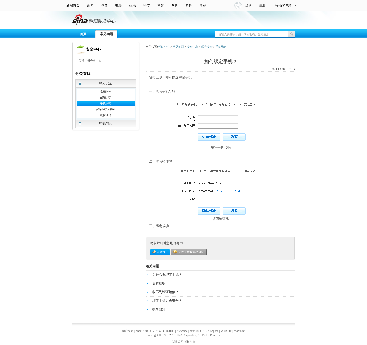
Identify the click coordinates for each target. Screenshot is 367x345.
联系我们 (168, 331)
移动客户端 (285, 5)
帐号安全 (207, 46)
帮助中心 (164, 46)
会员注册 (226, 331)
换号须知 (158, 309)
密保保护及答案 (106, 109)
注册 (262, 5)
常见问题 (106, 34)
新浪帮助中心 (22, 20)
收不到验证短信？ (165, 292)
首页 (83, 34)
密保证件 (105, 115)
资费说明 (158, 283)
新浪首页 (73, 5)
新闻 (90, 5)
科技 (146, 5)
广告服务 (155, 331)
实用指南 (105, 91)
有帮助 (161, 252)
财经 (118, 5)
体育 (104, 5)
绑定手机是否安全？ (167, 300)
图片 (174, 5)
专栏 (188, 5)
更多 (205, 5)
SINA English (210, 331)
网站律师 (195, 331)
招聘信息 (182, 331)
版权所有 (189, 341)
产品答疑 (239, 331)
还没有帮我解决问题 (191, 252)
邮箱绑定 (105, 97)
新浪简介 (127, 331)
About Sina (141, 331)
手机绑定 (105, 103)
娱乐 (132, 5)
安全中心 (192, 46)
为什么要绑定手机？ (167, 274)
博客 (160, 5)
